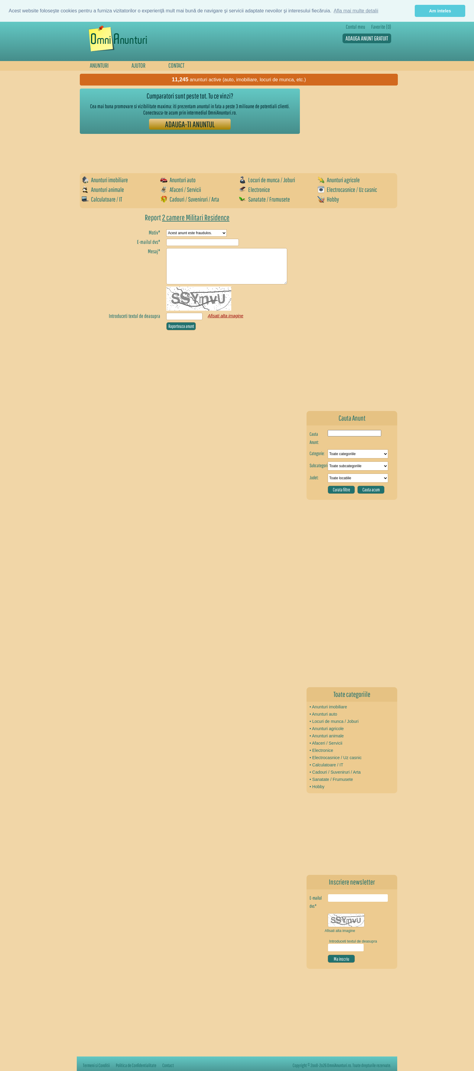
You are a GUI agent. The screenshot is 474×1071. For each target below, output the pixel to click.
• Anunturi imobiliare (328, 706)
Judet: (314, 477)
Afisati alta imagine (340, 931)
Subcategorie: (319, 465)
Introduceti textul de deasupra (134, 316)
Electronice (254, 189)
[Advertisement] (190, 150)
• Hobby (317, 786)
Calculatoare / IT (102, 199)
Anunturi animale (103, 189)
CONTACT (176, 65)
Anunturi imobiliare (105, 179)
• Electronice (321, 750)
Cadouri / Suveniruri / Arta (189, 199)
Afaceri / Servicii (180, 189)
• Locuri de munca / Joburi (334, 721)
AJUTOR (138, 65)
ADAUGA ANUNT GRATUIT (367, 38)
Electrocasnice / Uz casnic (347, 189)
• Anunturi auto (323, 714)
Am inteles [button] (440, 10)
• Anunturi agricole (327, 728)
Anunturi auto (178, 179)
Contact (168, 1065)
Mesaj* (154, 251)
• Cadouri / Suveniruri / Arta (335, 772)
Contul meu (355, 27)
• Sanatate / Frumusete (331, 779)
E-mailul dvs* (316, 902)
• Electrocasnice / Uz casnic (336, 757)
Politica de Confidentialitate (136, 1065)
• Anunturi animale (327, 735)
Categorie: (317, 453)
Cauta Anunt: (314, 438)
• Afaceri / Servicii (326, 743)
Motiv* (154, 232)
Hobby (328, 199)
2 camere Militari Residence (195, 217)
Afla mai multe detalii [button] (356, 10)
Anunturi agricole (338, 179)
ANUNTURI (99, 65)
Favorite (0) (381, 27)
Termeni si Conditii (96, 1065)
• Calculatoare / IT (326, 764)
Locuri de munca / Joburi (267, 179)
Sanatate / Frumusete (264, 199)
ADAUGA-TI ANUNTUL (190, 124)
